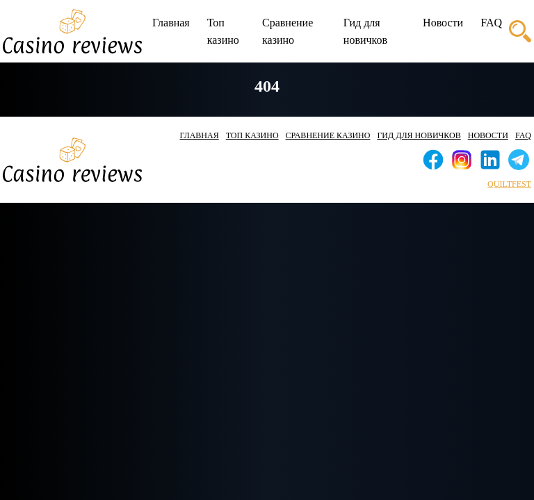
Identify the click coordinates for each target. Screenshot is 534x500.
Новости (443, 22)
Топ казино (223, 31)
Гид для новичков (365, 31)
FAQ (491, 22)
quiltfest (509, 184)
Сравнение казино (287, 31)
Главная (171, 22)
